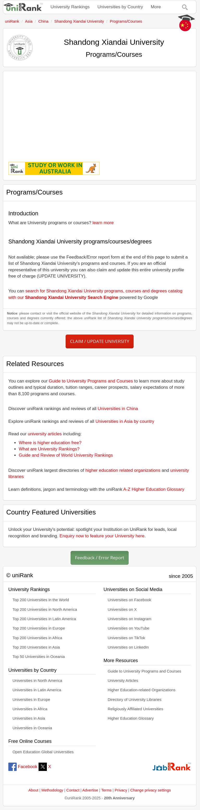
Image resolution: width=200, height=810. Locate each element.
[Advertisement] (99, 112)
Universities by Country (120, 6)
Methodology (52, 790)
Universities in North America (37, 681)
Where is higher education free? (50, 442)
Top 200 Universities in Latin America (44, 619)
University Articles (123, 681)
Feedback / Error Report (99, 558)
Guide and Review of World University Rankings (66, 455)
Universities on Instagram (130, 619)
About (33, 790)
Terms (106, 790)
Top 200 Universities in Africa (37, 638)
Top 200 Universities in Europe (38, 628)
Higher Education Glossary (131, 718)
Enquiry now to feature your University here (102, 535)
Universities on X (122, 609)
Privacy (121, 790)
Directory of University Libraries (134, 700)
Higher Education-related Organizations (142, 690)
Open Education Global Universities (43, 752)
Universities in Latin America (36, 690)
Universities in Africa (29, 709)
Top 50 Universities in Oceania (38, 657)
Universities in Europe (31, 700)
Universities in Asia (28, 718)
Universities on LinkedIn (128, 647)
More (156, 6)
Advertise (90, 790)
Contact (72, 790)
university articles (45, 433)
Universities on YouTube (128, 628)
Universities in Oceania (32, 728)
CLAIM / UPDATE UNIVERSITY (99, 341)
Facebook (22, 766)
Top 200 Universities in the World (40, 600)
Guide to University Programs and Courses (91, 381)
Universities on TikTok (126, 638)
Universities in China (118, 408)
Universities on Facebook (129, 600)
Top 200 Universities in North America (44, 609)
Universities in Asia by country (125, 421)
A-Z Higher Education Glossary (153, 489)
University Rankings (70, 6)
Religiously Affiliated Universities (135, 709)
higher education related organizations (122, 470)
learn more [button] (103, 222)
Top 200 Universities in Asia (36, 647)
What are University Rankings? (49, 449)
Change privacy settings (150, 790)
